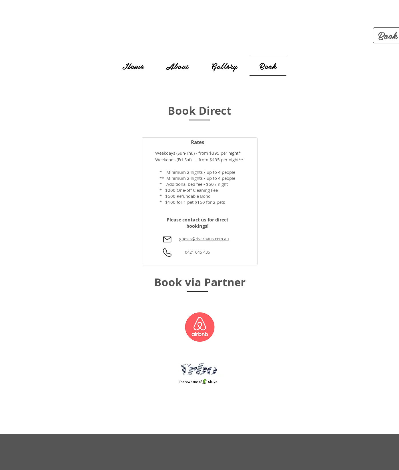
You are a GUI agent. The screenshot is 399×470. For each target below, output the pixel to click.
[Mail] (167, 239)
